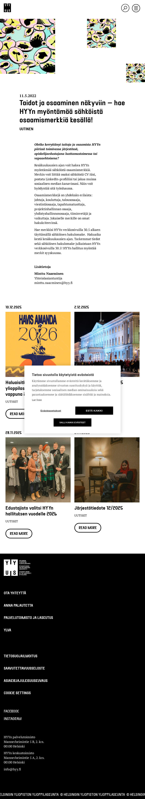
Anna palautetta (18, 605)
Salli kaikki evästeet (72, 422)
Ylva (7, 630)
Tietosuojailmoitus (20, 656)
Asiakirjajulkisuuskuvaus (26, 680)
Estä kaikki (94, 410)
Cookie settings (17, 693)
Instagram (13, 718)
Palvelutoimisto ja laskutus (28, 617)
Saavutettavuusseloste (24, 668)
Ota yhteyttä (15, 593)
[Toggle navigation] (136, 8)
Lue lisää (37, 400)
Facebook (11, 711)
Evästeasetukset (51, 410)
